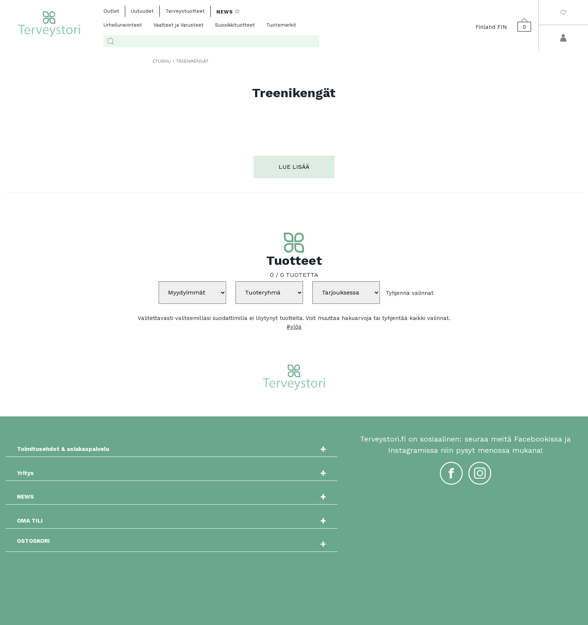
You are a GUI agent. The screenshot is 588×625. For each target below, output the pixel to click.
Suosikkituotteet (235, 25)
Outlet (111, 11)
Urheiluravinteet (123, 25)
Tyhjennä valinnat (410, 292)
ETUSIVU (162, 61)
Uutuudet (142, 11)
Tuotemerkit (281, 25)
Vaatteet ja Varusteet (178, 25)
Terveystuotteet (185, 11)
